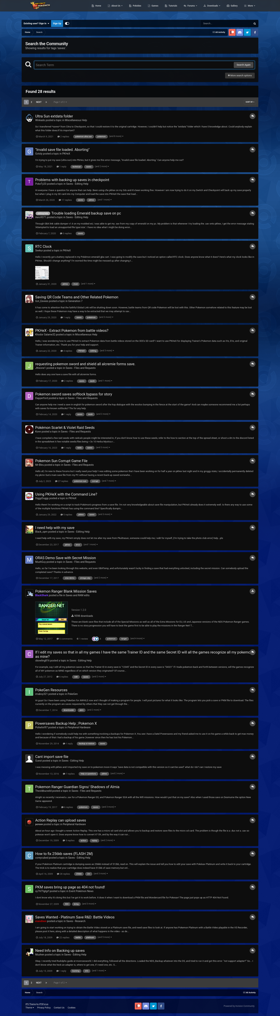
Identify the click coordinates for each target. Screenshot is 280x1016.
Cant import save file (51, 757)
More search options (240, 75)
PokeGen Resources (51, 690)
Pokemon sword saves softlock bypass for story (73, 394)
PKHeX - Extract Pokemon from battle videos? (71, 330)
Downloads (230, 9)
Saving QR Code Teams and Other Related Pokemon (76, 297)
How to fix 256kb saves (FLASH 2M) (64, 854)
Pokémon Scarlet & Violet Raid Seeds (65, 427)
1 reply (61, 166)
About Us (133, 9)
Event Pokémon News (81, 891)
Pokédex (154, 9)
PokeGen (73, 694)
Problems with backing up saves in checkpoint (72, 180)
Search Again (244, 64)
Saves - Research (75, 921)
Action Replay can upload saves (60, 820)
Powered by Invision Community (239, 1006)
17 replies (65, 200)
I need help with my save (54, 528)
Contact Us (59, 1007)
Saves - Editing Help (77, 183)
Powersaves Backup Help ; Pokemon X (66, 723)
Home (115, 9)
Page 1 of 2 (60, 102)
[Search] (216, 23)
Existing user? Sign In (36, 23)
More (250, 9)
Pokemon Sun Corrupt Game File (61, 461)
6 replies (62, 676)
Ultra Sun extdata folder (54, 116)
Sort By (250, 102)
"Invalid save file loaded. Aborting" (62, 149)
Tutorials (189, 9)
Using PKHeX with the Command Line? (66, 494)
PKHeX (66, 153)
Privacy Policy (44, 1007)
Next (39, 102)
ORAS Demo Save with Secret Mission (65, 558)
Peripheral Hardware (79, 727)
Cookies (72, 1007)
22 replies (62, 937)
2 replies (63, 136)
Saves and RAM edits (77, 595)
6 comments (65, 638)
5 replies (66, 514)
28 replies (63, 874)
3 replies (66, 233)
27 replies (61, 481)
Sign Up (57, 23)
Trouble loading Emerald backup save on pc (86, 213)
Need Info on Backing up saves (60, 950)
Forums (208, 9)
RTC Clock (43, 246)
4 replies (66, 351)
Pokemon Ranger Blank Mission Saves (66, 591)
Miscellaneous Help (76, 120)
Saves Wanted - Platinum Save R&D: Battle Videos (75, 917)
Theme (29, 1007)
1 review (82, 638)
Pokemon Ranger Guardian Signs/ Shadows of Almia (77, 787)
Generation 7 (75, 301)
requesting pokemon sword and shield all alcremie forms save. (85, 364)
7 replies (69, 773)
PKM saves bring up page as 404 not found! (70, 887)
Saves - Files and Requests (81, 367)
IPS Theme (30, 1004)
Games (172, 9)
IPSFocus (43, 1004)
